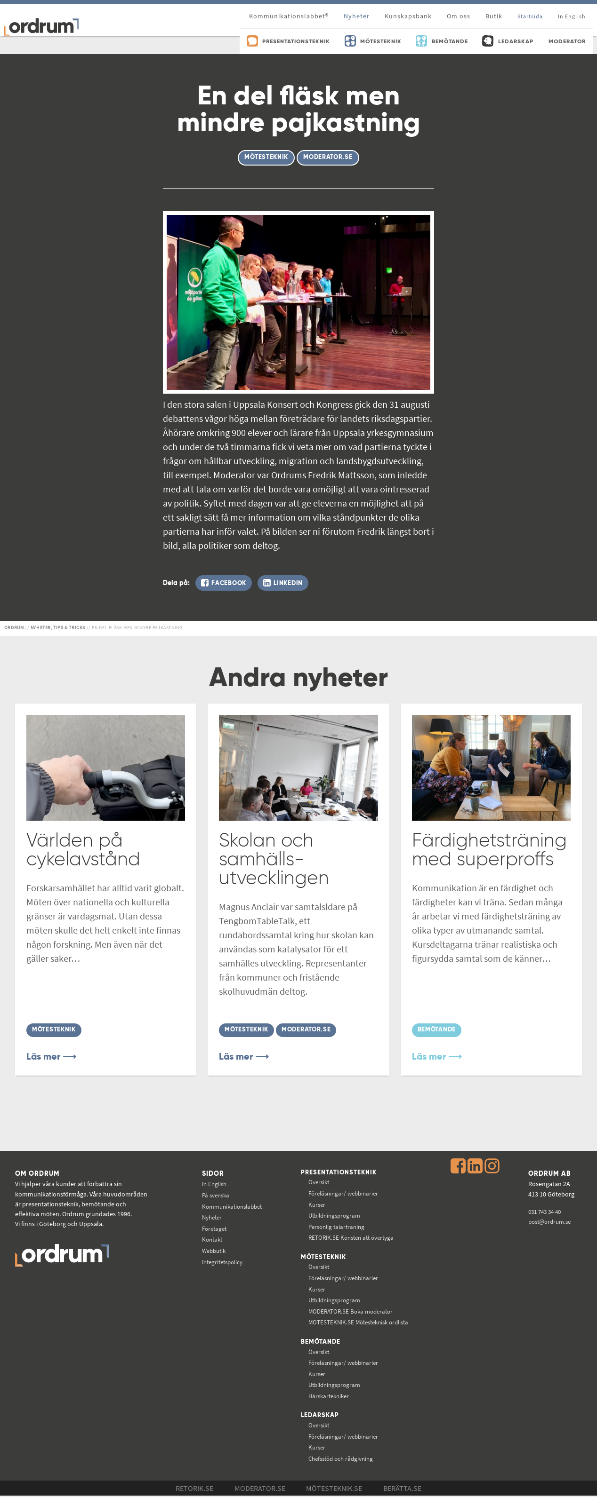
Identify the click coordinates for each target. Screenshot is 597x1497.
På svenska (213, 1194)
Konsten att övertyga (353, 1237)
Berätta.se (402, 1489)
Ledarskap (320, 1416)
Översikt (319, 1182)
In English (211, 1183)
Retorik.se (194, 1489)
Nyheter (357, 16)
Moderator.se (259, 1489)
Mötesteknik (323, 1257)
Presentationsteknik (339, 1172)
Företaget (211, 1227)
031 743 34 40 (545, 1210)
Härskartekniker (329, 1397)
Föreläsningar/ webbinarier (345, 1193)
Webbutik (211, 1249)
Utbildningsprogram (335, 1215)
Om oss (458, 16)
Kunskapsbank (408, 16)
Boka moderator (351, 1311)
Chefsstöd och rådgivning (343, 1459)
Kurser (316, 1204)
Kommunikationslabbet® (289, 16)
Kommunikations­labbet (231, 1205)
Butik (493, 16)
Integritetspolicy (221, 1261)
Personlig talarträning (338, 1226)
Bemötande (320, 1342)
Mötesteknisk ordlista (361, 1322)
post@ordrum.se (550, 1220)
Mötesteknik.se (334, 1489)
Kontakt (209, 1239)
